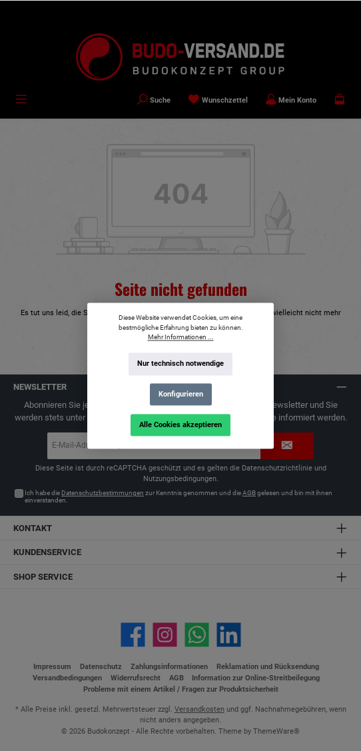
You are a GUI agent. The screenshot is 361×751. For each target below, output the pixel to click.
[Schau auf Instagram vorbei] (165, 635)
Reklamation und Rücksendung (267, 666)
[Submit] (287, 445)
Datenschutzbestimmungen (102, 492)
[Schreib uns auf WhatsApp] (197, 635)
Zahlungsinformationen (169, 666)
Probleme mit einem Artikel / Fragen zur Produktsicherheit (180, 689)
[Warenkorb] (339, 100)
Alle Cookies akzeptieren (180, 424)
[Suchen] (154, 100)
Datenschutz (101, 666)
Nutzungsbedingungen (179, 478)
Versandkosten (199, 709)
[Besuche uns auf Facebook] (133, 635)
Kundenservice (47, 552)
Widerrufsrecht (136, 678)
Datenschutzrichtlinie (277, 468)
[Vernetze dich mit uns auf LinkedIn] (229, 635)
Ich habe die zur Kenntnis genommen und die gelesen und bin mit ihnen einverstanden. (178, 496)
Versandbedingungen (67, 678)
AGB (249, 492)
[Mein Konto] (291, 100)
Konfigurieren (181, 394)
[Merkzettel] (217, 100)
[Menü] (21, 100)
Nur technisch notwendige (180, 363)
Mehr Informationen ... (181, 337)
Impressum (52, 666)
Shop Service (43, 577)
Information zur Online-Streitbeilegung (256, 678)
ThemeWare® (276, 731)
